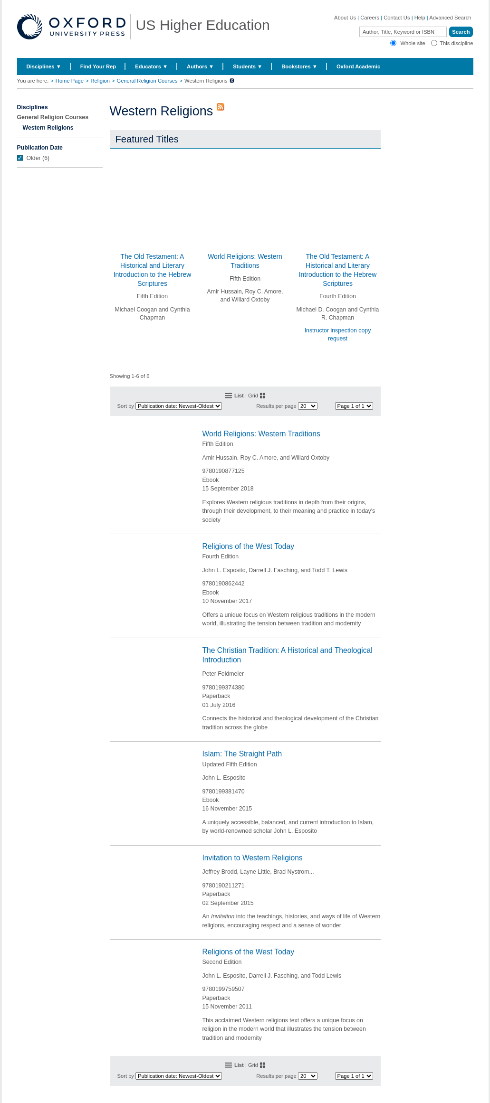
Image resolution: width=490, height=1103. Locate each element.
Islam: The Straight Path (242, 754)
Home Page (70, 81)
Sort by (125, 406)
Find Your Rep (98, 66)
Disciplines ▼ (44, 66)
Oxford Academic (358, 66)
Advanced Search (450, 17)
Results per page (276, 406)
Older (34, 158)
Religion (99, 81)
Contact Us (397, 17)
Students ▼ (247, 66)
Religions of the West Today (248, 546)
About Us (345, 17)
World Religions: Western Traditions (261, 434)
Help (419, 17)
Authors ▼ (200, 66)
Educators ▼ (151, 66)
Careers (369, 17)
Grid (253, 395)
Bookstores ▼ (299, 66)
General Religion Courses (146, 81)
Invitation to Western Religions (252, 858)
